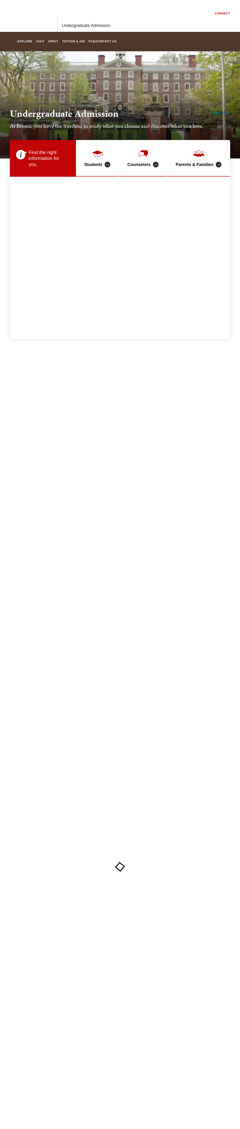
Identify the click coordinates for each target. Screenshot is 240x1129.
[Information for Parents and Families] (199, 158)
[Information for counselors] (143, 158)
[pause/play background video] (227, 126)
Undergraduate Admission (86, 16)
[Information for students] (97, 158)
